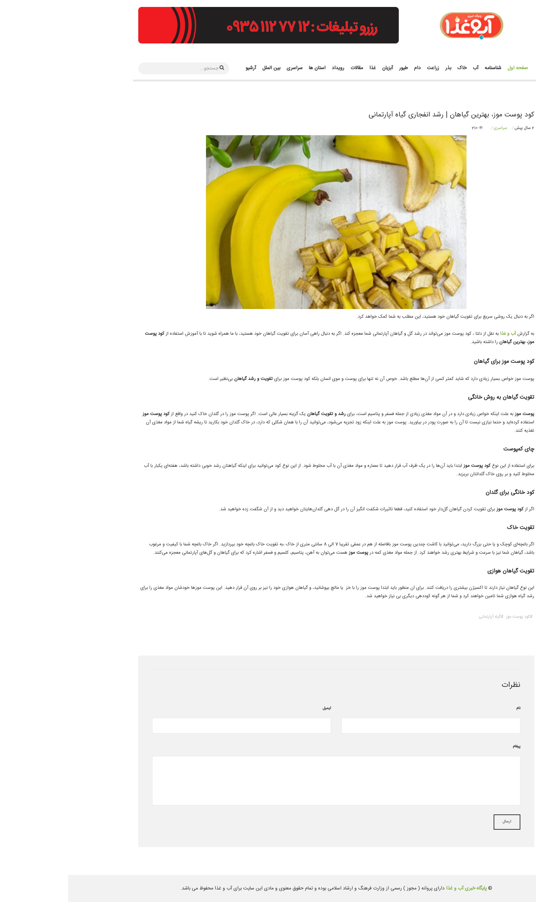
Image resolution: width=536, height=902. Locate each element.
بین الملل (203, 68)
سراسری (226, 68)
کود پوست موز (450, 616)
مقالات (288, 68)
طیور (335, 68)
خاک (393, 68)
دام (349, 68)
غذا (304, 68)
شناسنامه (425, 68)
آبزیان (319, 68)
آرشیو (183, 68)
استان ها (249, 68)
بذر (380, 68)
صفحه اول (449, 68)
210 (409, 127)
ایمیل (259, 708)
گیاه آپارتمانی (421, 616)
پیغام (448, 746)
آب (407, 68)
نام (450, 708)
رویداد (270, 68)
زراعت (365, 68)
